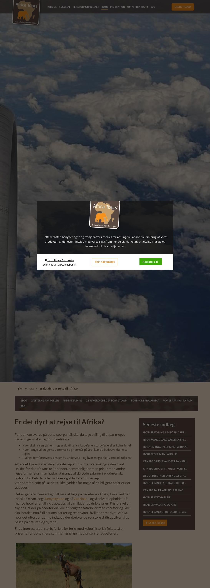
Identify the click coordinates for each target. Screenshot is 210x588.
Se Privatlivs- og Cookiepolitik (59, 264)
